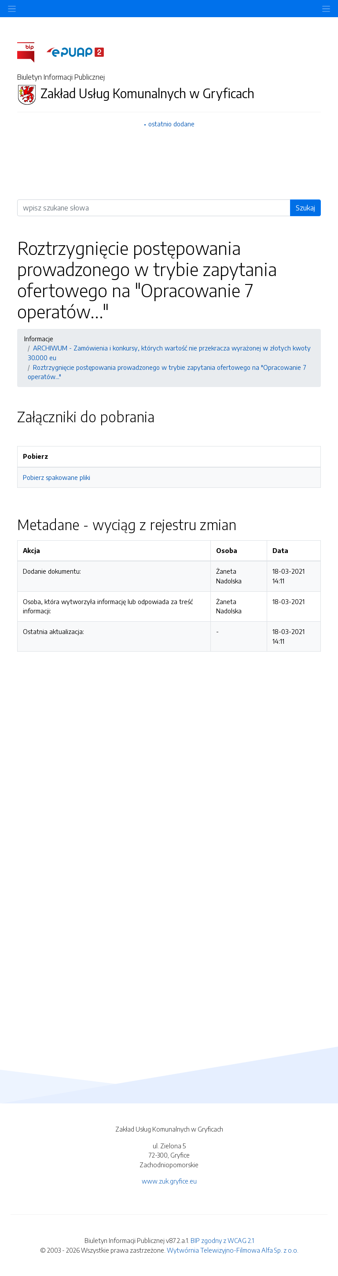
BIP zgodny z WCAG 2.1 (222, 1240)
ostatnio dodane (171, 124)
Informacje (38, 339)
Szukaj (305, 207)
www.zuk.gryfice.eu (169, 1181)
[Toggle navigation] (326, 9)
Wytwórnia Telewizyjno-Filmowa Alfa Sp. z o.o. (232, 1250)
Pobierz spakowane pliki (56, 477)
